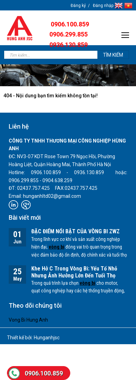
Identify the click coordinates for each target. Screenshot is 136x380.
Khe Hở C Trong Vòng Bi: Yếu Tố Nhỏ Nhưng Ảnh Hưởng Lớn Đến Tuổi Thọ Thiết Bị (74, 275)
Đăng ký (78, 5)
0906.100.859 (44, 373)
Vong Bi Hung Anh (28, 320)
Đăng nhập (103, 5)
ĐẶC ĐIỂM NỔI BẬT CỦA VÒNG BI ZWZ (75, 231)
